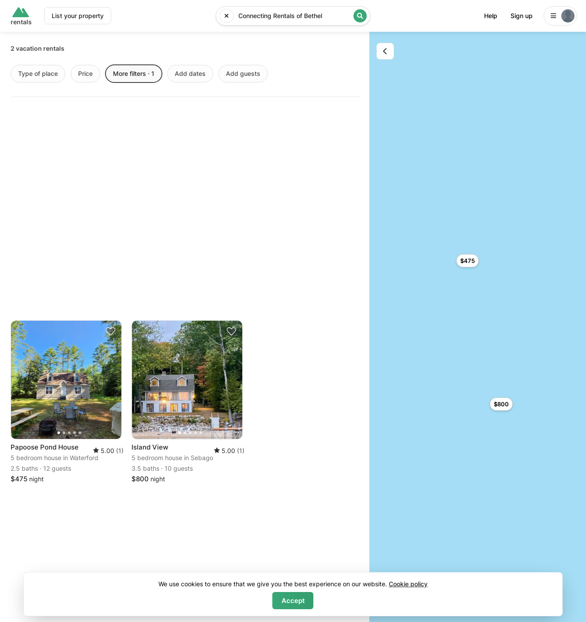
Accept (293, 600)
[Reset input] (226, 16)
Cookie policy (408, 584)
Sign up (522, 15)
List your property (78, 15)
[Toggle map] (385, 51)
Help (490, 15)
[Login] (560, 16)
